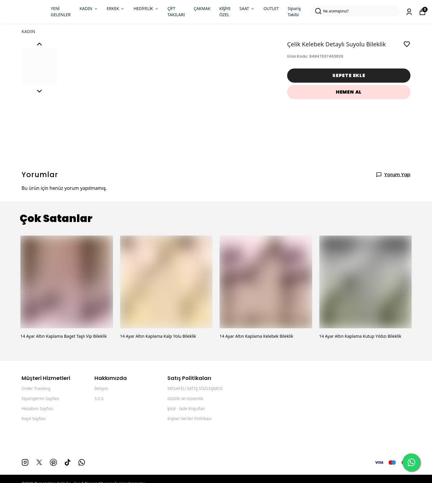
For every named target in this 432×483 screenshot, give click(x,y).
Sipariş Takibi (294, 12)
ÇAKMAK (202, 9)
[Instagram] (25, 462)
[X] (39, 462)
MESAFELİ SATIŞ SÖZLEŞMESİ (194, 388)
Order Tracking (36, 388)
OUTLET (271, 9)
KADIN (89, 9)
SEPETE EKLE (348, 75)
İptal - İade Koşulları (186, 409)
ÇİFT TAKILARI (176, 12)
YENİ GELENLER (61, 12)
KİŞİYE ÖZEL (224, 12)
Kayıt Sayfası (34, 419)
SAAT (247, 9)
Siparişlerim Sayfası (40, 399)
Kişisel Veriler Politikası (189, 419)
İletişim (101, 388)
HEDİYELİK (145, 9)
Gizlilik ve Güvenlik (185, 399)
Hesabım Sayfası (37, 409)
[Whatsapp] (81, 462)
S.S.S (99, 399)
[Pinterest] (53, 462)
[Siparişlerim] (409, 12)
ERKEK (116, 9)
